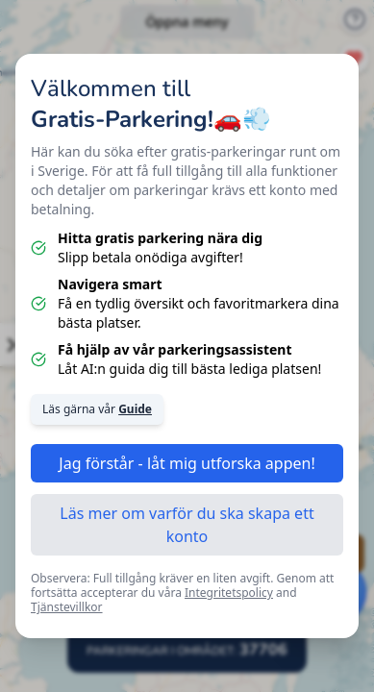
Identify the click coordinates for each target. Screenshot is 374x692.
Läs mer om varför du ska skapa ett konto (186, 525)
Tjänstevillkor (67, 607)
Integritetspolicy (229, 592)
